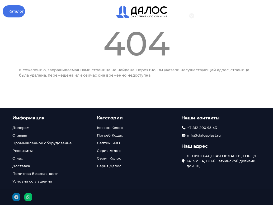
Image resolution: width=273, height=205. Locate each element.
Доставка (21, 166)
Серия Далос (109, 166)
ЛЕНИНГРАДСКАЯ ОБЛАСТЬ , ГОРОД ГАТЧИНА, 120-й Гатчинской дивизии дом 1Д (221, 161)
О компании (41, 11)
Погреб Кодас (110, 135)
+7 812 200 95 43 (166, 16)
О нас (17, 158)
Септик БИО (108, 143)
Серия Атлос (109, 150)
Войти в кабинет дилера (256, 16)
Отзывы (72, 11)
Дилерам (21, 127)
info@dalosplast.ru (220, 15)
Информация (28, 117)
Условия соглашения (32, 181)
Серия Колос (109, 158)
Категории (110, 117)
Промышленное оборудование (42, 143)
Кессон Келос (110, 127)
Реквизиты (22, 150)
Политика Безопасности (35, 173)
